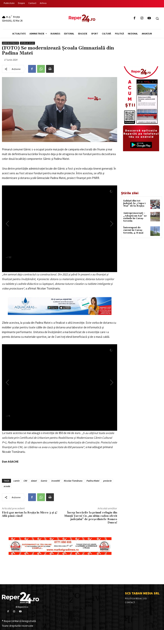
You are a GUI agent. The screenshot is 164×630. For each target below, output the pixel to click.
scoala (7, 486)
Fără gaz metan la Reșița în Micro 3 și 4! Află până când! (29, 514)
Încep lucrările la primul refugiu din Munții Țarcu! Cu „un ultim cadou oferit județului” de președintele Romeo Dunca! (90, 517)
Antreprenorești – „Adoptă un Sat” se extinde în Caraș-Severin (135, 217)
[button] (157, 18)
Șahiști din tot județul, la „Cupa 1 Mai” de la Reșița (134, 203)
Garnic (44, 480)
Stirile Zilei (27, 43)
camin (16, 480)
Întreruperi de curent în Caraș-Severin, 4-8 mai (133, 230)
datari (34, 480)
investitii (55, 480)
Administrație (10, 43)
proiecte (107, 480)
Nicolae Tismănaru (73, 480)
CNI (25, 480)
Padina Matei (92, 480)
